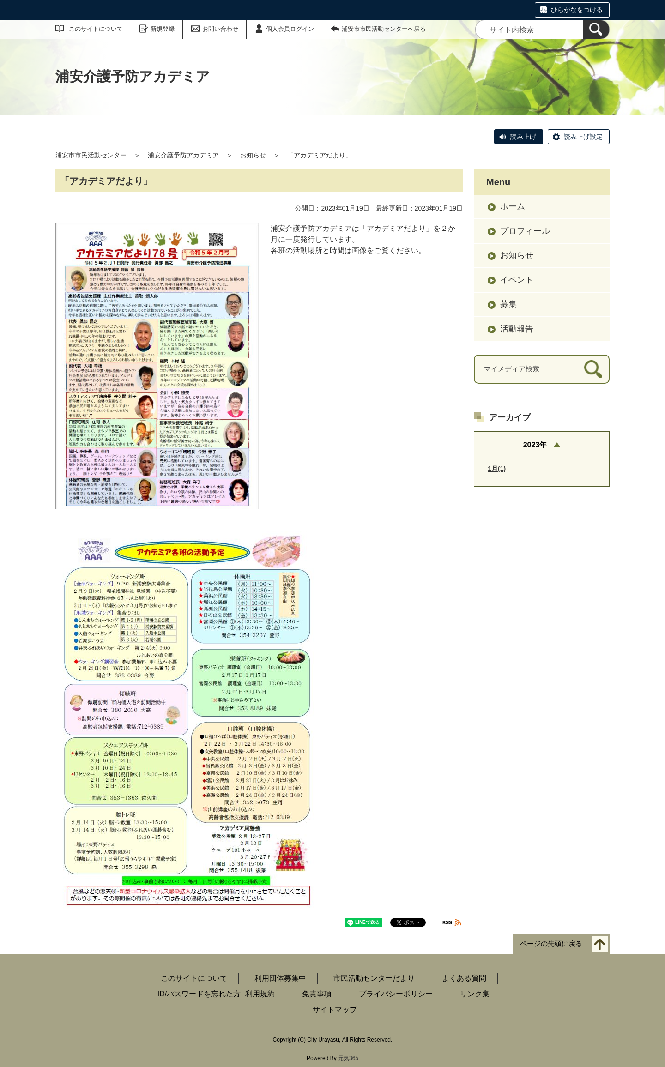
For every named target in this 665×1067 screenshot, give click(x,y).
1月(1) (497, 468)
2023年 (535, 445)
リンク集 (475, 994)
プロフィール (525, 230)
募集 (508, 304)
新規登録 (163, 28)
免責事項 (317, 994)
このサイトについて (96, 28)
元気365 (348, 1058)
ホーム (512, 206)
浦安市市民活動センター (91, 155)
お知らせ (253, 155)
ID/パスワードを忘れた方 (199, 994)
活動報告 (516, 328)
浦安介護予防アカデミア (183, 155)
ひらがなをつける (577, 9)
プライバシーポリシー (396, 994)
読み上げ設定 (583, 136)
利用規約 (260, 994)
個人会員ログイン (290, 28)
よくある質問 (464, 978)
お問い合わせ (220, 28)
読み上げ (523, 136)
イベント (516, 279)
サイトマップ (335, 1009)
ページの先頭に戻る (551, 943)
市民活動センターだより (374, 978)
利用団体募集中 (280, 978)
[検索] (596, 29)
